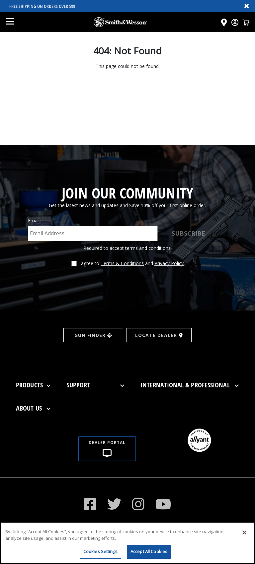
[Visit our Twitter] (114, 503)
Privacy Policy (169, 263)
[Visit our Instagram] (138, 503)
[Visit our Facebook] (90, 503)
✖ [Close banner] (247, 6)
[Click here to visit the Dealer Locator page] (224, 22)
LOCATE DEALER (159, 335)
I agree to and (131, 263)
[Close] (244, 537)
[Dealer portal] (107, 441)
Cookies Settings (100, 556)
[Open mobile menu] (10, 22)
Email (34, 220)
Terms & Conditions (122, 263)
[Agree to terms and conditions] (74, 263)
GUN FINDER (93, 335)
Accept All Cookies (148, 556)
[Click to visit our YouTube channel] (163, 503)
